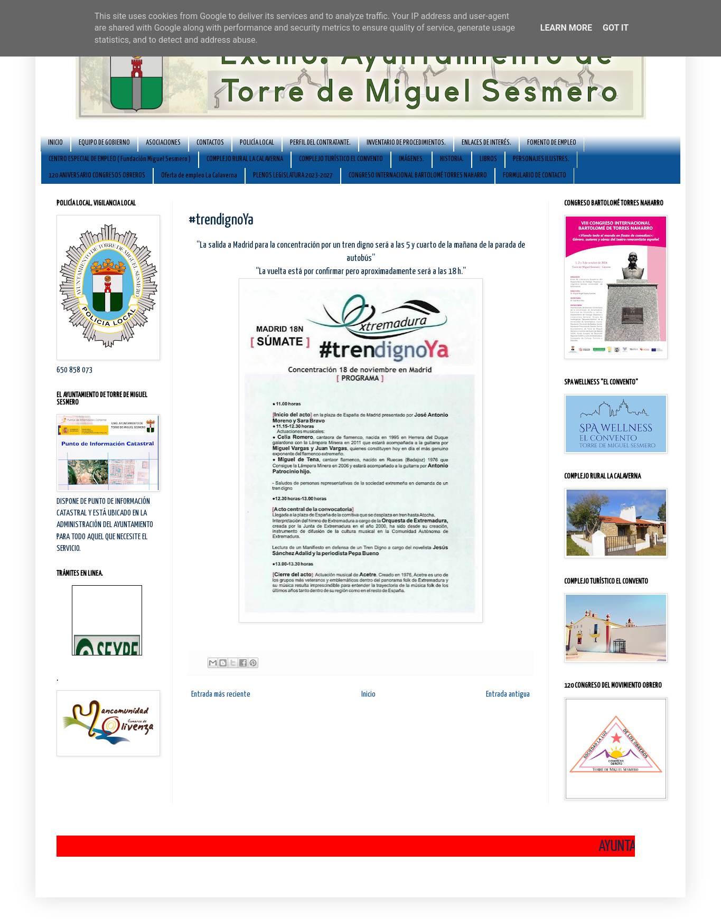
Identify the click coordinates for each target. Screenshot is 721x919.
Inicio (368, 694)
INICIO (55, 142)
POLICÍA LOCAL (257, 142)
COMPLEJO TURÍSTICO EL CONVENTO (341, 159)
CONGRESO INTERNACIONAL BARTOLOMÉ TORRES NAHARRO (418, 175)
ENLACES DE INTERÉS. (486, 142)
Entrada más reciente (220, 694)
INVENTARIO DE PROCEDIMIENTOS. (406, 142)
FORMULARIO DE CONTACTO (534, 175)
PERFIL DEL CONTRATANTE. (320, 142)
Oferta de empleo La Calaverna (199, 175)
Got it (616, 28)
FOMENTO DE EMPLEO (551, 142)
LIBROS (488, 159)
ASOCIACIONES (163, 142)
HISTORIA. (452, 159)
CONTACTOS (210, 142)
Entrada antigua (508, 694)
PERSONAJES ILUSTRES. (541, 159)
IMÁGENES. (411, 159)
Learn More (566, 28)
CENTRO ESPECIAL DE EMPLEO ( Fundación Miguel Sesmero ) (120, 159)
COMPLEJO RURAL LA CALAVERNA (245, 159)
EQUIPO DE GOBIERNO (104, 142)
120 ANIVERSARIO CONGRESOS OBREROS (97, 175)
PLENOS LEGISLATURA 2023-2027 (293, 175)
